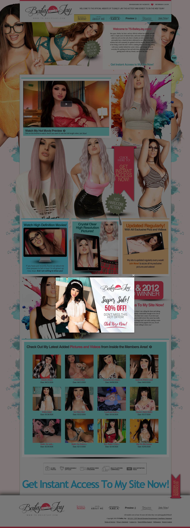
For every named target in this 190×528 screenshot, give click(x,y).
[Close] (133, 275)
